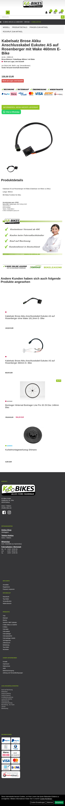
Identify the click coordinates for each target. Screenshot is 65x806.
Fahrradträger (7, 633)
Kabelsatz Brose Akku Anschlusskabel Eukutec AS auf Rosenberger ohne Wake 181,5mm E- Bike (30, 317)
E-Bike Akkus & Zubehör (13, 22)
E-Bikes (5, 627)
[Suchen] (63, 17)
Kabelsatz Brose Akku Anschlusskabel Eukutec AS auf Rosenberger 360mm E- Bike (30, 362)
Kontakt (5, 661)
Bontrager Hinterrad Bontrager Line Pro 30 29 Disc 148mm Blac (32, 406)
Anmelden (6, 584)
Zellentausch (6, 642)
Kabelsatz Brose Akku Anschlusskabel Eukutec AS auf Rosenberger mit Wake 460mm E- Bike (31, 47)
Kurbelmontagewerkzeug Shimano (21, 450)
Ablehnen (50, 802)
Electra (5, 620)
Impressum (6, 664)
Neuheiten (6, 649)
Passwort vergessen (9, 589)
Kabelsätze (36, 22)
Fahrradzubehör (7, 636)
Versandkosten (25, 65)
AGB (4, 668)
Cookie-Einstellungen (38, 802)
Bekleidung (6, 645)
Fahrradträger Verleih (9, 638)
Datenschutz (6, 666)
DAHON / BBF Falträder (10, 622)
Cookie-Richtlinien (46, 799)
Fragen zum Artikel (39, 27)
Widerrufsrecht (7, 603)
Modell (6, 27)
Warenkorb (6, 596)
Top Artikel (6, 599)
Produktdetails (19, 27)
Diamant (5, 618)
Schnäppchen (7, 640)
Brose (27, 22)
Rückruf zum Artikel (13, 32)
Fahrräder (6, 629)
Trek (4, 615)
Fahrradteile (6, 631)
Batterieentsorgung (8, 670)
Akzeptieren (59, 802)
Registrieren (6, 587)
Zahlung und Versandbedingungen (13, 673)
